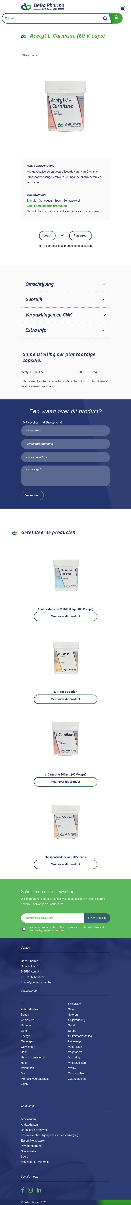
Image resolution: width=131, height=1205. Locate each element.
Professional (54, 422)
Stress (72, 1030)
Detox (24, 1030)
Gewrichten (28, 1046)
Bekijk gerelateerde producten (47, 205)
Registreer (80, 235)
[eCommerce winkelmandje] (115, 18)
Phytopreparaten (31, 1145)
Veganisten (75, 1046)
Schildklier (74, 1004)
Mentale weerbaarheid (35, 1078)
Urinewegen (75, 1041)
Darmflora (27, 1025)
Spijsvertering (76, 1020)
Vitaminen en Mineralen (35, 1161)
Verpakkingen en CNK (48, 315)
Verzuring (74, 1057)
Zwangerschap (77, 1078)
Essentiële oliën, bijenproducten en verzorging (49, 1135)
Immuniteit (27, 1068)
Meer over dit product (65, 616)
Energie (26, 1036)
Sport (71, 1025)
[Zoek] (105, 18)
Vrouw (72, 1068)
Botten (25, 1014)
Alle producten (29, 55)
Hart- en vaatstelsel (33, 1057)
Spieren (73, 1014)
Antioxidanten (29, 1009)
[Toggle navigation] (122, 8)
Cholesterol (28, 1020)
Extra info (35, 330)
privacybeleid (60, 930)
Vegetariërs (75, 1052)
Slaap (71, 1009)
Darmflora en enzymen (35, 1129)
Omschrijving (39, 284)
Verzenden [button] (32, 495)
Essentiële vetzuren (33, 1140)
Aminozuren (28, 1119)
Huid (24, 1062)
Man (23, 1073)
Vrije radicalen (77, 1062)
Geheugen (27, 1041)
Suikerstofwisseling (80, 1036)
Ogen (24, 1084)
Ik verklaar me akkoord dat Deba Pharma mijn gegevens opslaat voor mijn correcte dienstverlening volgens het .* (66, 929)
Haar (24, 1052)
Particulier (32, 422)
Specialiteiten (29, 1151)
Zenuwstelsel (76, 1073)
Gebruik (33, 299)
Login (47, 235)
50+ (23, 1004)
